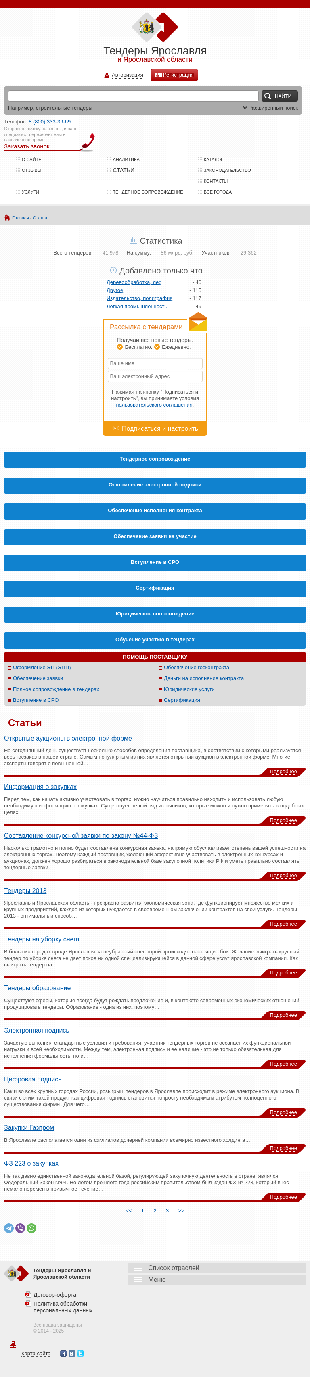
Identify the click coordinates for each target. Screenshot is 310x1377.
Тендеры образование (37, 988)
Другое (115, 290)
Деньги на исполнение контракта (204, 678)
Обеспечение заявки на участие (154, 536)
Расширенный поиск (269, 108)
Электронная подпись (36, 1030)
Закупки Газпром (29, 1127)
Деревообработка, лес (134, 282)
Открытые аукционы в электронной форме (68, 738)
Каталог (214, 159)
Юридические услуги (189, 689)
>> (181, 1211)
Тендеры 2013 (25, 890)
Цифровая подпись (33, 1079)
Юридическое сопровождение (155, 614)
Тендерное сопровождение (148, 192)
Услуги (30, 192)
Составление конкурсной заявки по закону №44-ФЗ (81, 835)
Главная (20, 217)
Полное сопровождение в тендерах (56, 689)
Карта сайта (35, 1353)
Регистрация (174, 75)
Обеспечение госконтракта (196, 667)
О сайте (32, 159)
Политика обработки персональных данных (63, 1307)
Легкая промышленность (137, 306)
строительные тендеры (64, 108)
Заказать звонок (26, 146)
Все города (218, 192)
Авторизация (127, 75)
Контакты (216, 181)
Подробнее (283, 771)
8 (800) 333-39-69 (50, 122)
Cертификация (155, 588)
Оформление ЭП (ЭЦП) (42, 667)
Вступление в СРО (155, 562)
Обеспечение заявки (38, 678)
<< (129, 1211)
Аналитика (126, 159)
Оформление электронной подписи (155, 485)
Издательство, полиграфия (139, 298)
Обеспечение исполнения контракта (155, 510)
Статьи (40, 217)
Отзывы (32, 170)
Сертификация (182, 700)
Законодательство (227, 170)
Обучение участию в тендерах (155, 639)
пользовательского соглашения (154, 405)
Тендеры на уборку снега (42, 939)
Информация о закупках (40, 786)
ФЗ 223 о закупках (31, 1163)
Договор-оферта (55, 1294)
